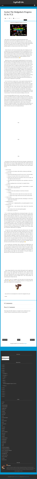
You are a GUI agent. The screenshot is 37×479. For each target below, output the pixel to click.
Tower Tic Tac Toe (5, 455)
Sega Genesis (4, 439)
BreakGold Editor (4, 405)
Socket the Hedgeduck (5, 447)
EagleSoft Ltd (4, 408)
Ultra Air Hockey (4, 456)
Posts (3, 357)
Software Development (5, 448)
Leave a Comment (17, 18)
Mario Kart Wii (4, 420)
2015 (3, 393)
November (5, 375)
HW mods (3, 414)
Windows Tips (4, 459)
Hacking (3, 411)
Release (3, 428)
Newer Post (5, 339)
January (4, 385)
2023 (3, 366)
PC (2, 425)
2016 (3, 391)
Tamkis (9, 465)
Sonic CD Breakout (5, 451)
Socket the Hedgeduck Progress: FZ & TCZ (9, 383)
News (3, 422)
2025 (3, 365)
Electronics (4, 409)
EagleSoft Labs (18, 2)
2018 (3, 387)
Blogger (25, 343)
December (5, 373)
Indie (3, 416)
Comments (4, 359)
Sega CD (3, 436)
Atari (3, 403)
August (4, 376)
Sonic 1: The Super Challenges (7, 450)
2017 (3, 389)
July (3, 378)
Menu (3, 5)
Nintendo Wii (4, 423)
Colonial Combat (4, 406)
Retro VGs (3, 433)
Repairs (3, 430)
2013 (3, 396)
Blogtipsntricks (26, 476)
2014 (3, 394)
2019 (3, 371)
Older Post (32, 339)
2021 (3, 368)
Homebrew (4, 412)
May (4, 380)
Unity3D (3, 458)
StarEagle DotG (4, 453)
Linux (3, 419)
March (4, 382)
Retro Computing (4, 431)
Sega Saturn (4, 442)
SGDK (3, 444)
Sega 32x (3, 434)
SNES (3, 445)
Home (19, 339)
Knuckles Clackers (5, 417)
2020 (3, 370)
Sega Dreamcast (4, 437)
